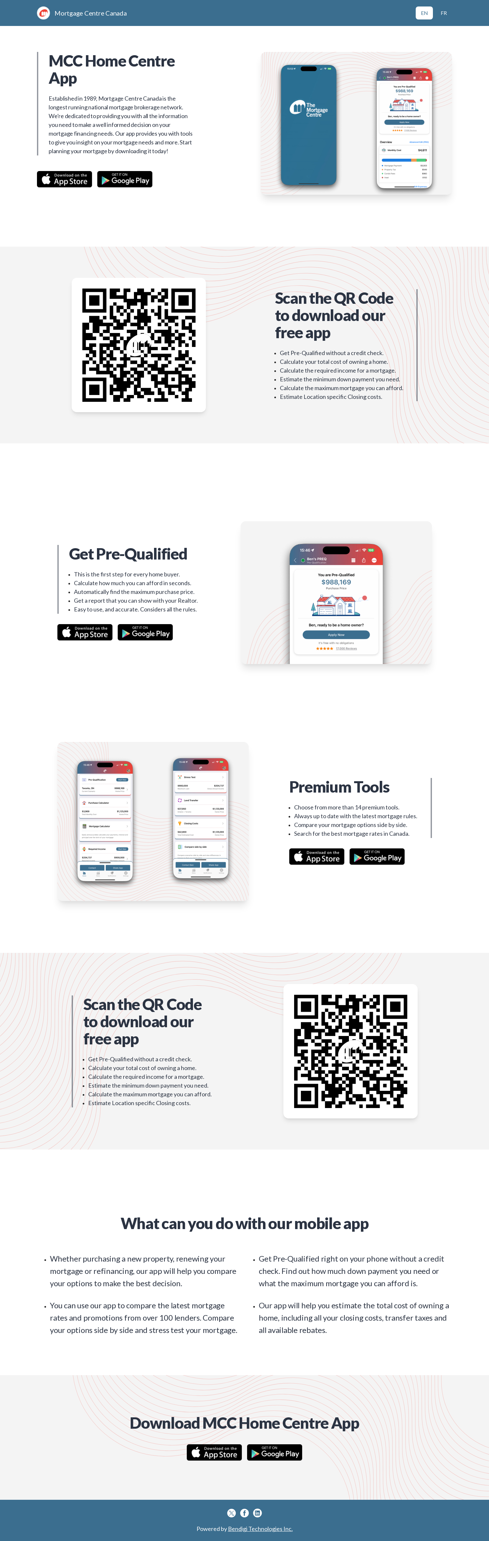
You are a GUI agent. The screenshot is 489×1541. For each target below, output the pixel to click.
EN (424, 13)
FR (444, 13)
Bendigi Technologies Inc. (260, 1528)
